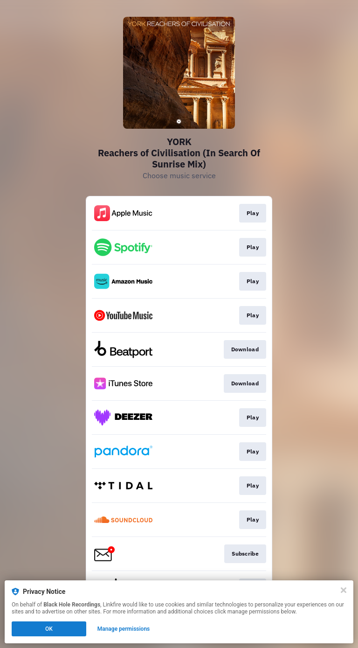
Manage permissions (123, 629)
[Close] (343, 590)
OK (49, 629)
